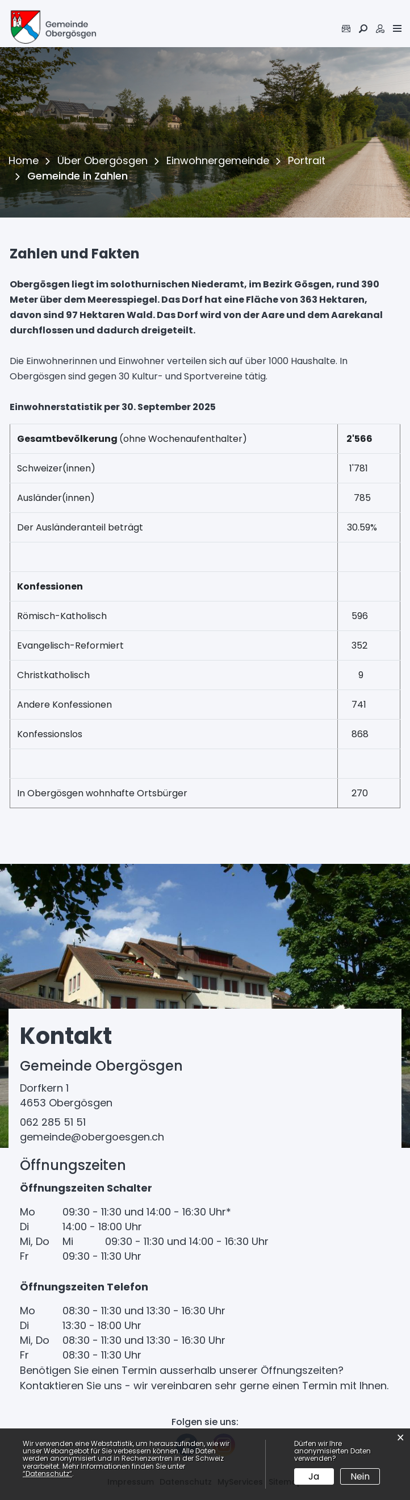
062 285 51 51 (53, 1122)
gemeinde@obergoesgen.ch (92, 1137)
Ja (313, 1476)
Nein (360, 1476)
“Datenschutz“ (47, 1473)
